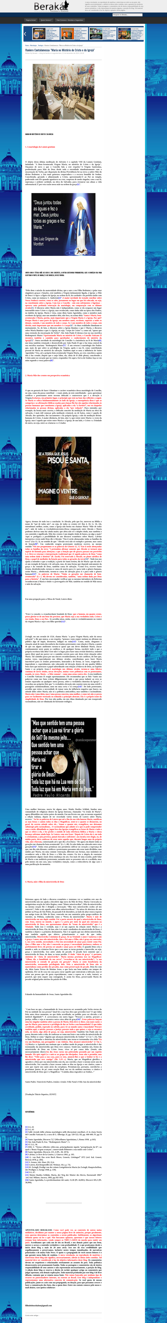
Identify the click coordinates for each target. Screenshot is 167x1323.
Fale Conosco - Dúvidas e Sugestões (70, 20)
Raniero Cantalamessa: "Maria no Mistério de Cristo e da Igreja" (59, 50)
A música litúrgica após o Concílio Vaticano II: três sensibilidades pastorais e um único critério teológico (137, 35)
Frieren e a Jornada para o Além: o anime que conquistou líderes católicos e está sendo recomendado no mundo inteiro (103, 36)
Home (27, 45)
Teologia (40, 45)
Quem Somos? (46, 20)
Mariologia (33, 45)
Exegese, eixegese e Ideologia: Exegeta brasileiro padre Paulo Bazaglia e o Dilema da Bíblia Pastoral (81, 35)
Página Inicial (31, 20)
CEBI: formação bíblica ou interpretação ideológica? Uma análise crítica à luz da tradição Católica (52, 35)
